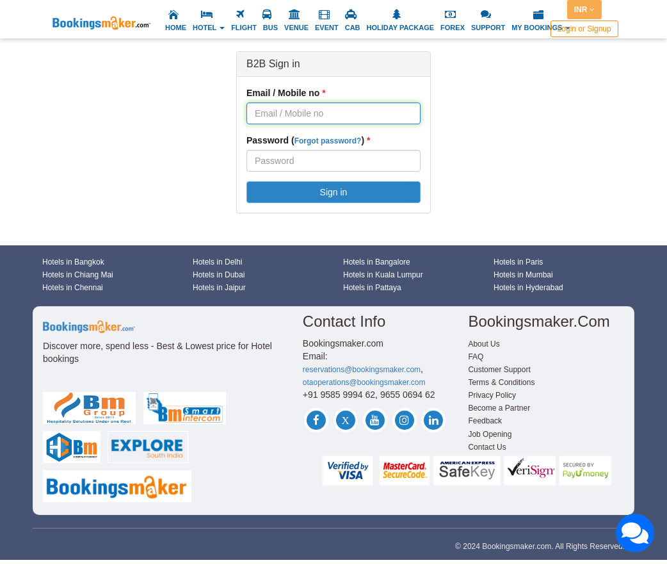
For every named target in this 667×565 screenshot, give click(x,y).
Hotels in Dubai (219, 274)
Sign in (334, 192)
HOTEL (209, 27)
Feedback (485, 420)
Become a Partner (499, 408)
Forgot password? (328, 140)
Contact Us (487, 447)
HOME (175, 27)
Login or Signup (584, 28)
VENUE (296, 27)
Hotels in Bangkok (73, 262)
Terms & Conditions (501, 382)
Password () (305, 140)
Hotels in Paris (518, 262)
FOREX (452, 27)
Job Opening (489, 434)
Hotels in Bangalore (376, 262)
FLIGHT (244, 27)
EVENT (327, 27)
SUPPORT (488, 27)
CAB (352, 27)
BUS (270, 27)
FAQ (475, 356)
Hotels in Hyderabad (528, 287)
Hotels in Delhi (217, 262)
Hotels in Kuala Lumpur (383, 274)
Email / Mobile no (282, 93)
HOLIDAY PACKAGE (401, 27)
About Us (483, 344)
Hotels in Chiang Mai (77, 274)
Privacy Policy (492, 395)
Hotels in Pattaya (372, 287)
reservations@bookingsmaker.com (362, 369)
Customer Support (499, 369)
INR (584, 9)
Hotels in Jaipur (219, 287)
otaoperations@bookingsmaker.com (364, 382)
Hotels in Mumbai (523, 274)
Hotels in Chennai (72, 287)
